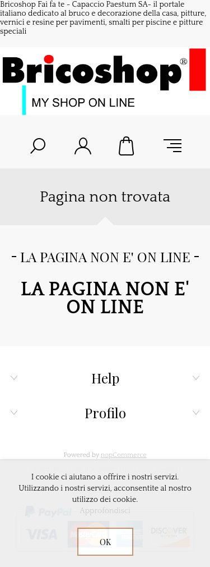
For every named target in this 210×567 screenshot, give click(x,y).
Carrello (127, 146)
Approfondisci (105, 510)
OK (105, 542)
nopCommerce (124, 455)
